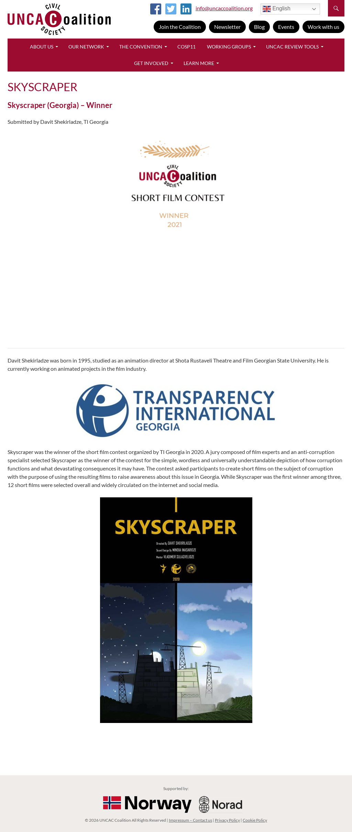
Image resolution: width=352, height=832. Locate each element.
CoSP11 (186, 47)
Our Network (86, 47)
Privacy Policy (227, 820)
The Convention (140, 47)
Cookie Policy (255, 820)
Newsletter (227, 26)
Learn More (199, 63)
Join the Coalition (180, 26)
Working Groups (229, 47)
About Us (41, 47)
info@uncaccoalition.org (224, 8)
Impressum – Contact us (190, 820)
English (276, 9)
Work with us (323, 26)
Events (286, 26)
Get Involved (151, 63)
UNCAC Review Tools (292, 47)
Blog (259, 26)
